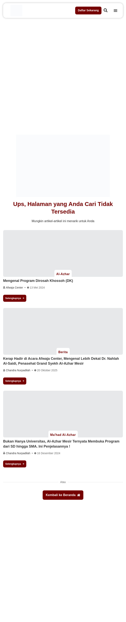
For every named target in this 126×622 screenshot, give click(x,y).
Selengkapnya (14, 298)
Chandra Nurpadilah (18, 370)
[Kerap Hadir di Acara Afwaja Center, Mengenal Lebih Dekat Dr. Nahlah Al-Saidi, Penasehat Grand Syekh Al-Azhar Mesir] (63, 331)
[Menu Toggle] (115, 10)
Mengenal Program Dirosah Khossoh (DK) (38, 281)
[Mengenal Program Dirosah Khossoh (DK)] (63, 253)
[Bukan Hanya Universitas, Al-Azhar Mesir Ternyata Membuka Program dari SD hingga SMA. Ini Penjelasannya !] (63, 414)
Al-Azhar (63, 274)
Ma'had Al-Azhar (63, 434)
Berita (63, 352)
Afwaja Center (14, 287)
